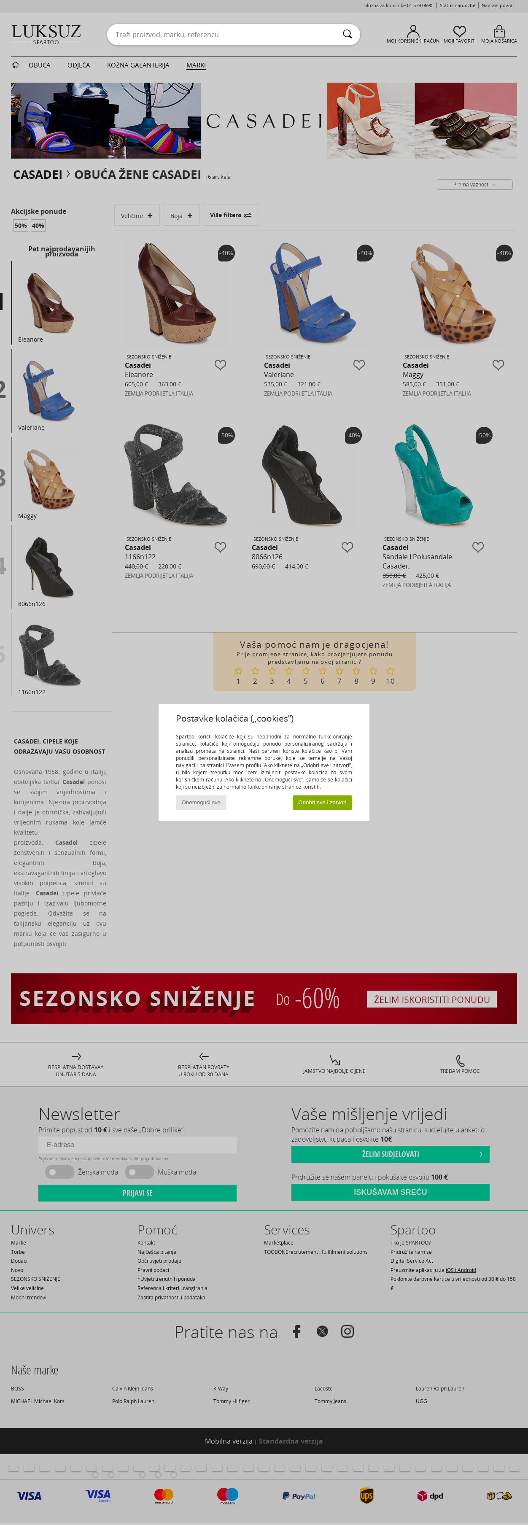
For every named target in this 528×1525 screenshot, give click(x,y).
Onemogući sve (201, 802)
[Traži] (347, 34)
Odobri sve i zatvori (322, 802)
